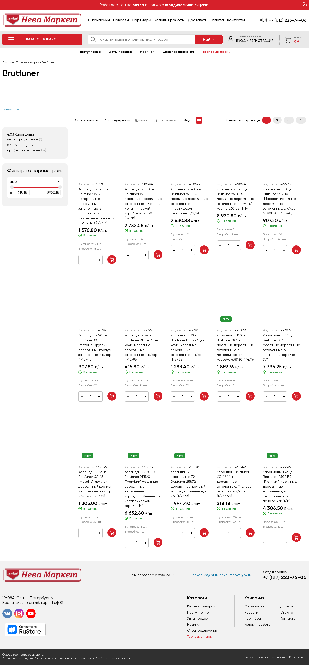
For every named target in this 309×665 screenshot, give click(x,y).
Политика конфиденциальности (263, 657)
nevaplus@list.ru (205, 575)
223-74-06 (288, 20)
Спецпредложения (178, 52)
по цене (142, 120)
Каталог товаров (201, 606)
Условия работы (169, 20)
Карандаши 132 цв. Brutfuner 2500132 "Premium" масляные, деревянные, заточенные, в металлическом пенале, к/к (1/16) (280, 486)
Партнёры (141, 20)
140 (301, 120)
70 (277, 120)
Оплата (216, 20)
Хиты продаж (120, 52)
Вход (241, 41)
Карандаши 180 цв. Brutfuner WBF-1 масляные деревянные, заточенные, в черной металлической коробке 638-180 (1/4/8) (143, 203)
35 (266, 120)
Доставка (197, 20)
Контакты (236, 20)
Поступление (90, 52)
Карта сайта (298, 657)
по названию (165, 120)
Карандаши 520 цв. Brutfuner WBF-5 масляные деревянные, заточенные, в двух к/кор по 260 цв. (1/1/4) (235, 198)
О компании (99, 20)
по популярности (116, 120)
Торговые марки (216, 52)
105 (288, 120)
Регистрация (261, 41)
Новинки (147, 52)
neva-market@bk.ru (235, 575)
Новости (121, 20)
